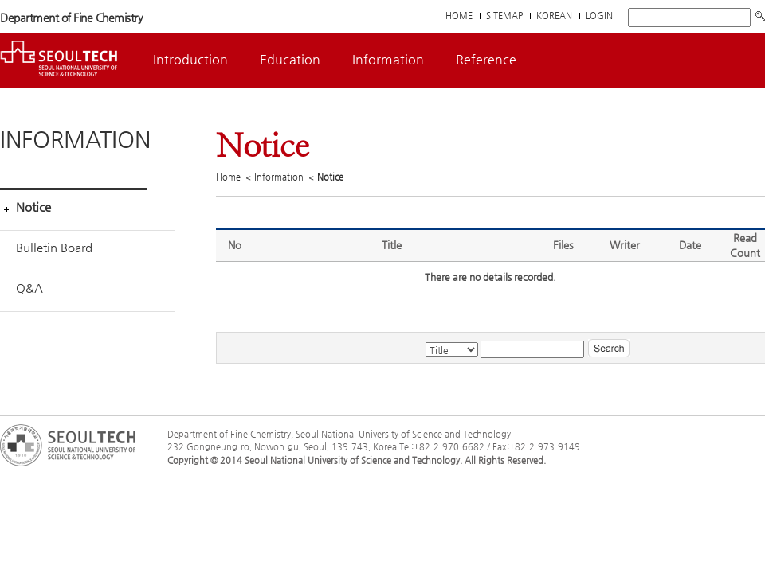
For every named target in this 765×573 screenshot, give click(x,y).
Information (388, 59)
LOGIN (599, 15)
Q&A (29, 287)
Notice (33, 206)
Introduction (190, 59)
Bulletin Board (54, 247)
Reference (486, 59)
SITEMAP (504, 15)
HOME (459, 15)
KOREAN (554, 15)
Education (290, 59)
